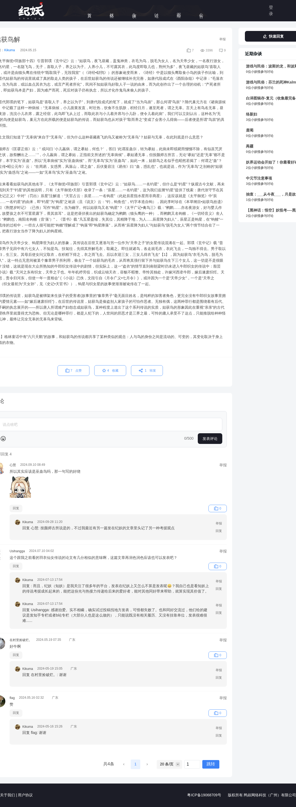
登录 (271, 10)
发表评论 (210, 438)
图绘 (179, 11)
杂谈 (134, 11)
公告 (201, 11)
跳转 (211, 764)
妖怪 (112, 11)
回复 (16, 508)
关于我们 (7, 795)
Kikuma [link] (9, 50)
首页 (89, 11)
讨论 (156, 11)
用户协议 (25, 795)
